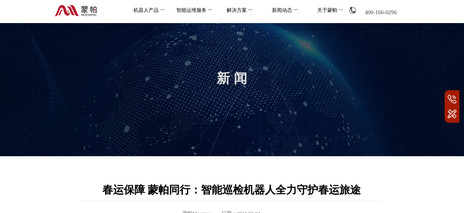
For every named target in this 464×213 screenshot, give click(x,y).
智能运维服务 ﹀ (194, 10)
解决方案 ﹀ (240, 10)
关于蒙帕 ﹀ (330, 10)
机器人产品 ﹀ (149, 10)
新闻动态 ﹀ (285, 10)
